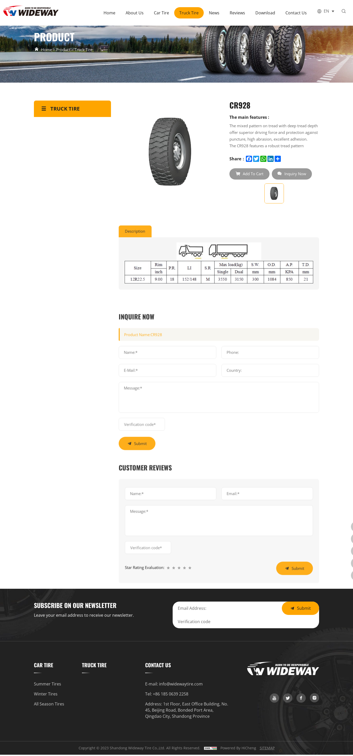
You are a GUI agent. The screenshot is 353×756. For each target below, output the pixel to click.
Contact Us (298, 13)
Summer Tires (47, 685)
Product (65, 49)
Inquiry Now (299, 173)
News (216, 13)
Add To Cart (253, 173)
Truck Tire (191, 13)
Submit (304, 609)
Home (111, 13)
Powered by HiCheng (238, 749)
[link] (274, 699)
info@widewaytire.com (181, 685)
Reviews (239, 13)
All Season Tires (49, 705)
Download (267, 13)
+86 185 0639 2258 (170, 695)
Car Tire (163, 13)
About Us (137, 13)
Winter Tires (46, 695)
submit (141, 567)
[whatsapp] (347, 561)
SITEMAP (267, 749)
